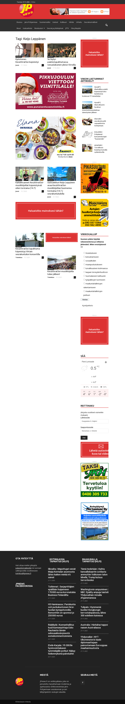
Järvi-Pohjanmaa (31, 22)
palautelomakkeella (23, 568)
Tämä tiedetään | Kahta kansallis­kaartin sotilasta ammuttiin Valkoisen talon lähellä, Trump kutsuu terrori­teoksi (94, 574)
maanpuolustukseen (94, 264)
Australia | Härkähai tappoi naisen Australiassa (94, 626)
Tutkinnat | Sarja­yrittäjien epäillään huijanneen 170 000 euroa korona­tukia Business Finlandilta (62, 590)
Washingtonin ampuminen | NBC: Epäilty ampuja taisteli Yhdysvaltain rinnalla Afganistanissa (94, 593)
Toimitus (19, 257)
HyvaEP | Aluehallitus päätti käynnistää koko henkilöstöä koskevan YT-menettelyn (95, 91)
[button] (107, 25)
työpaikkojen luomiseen (95, 280)
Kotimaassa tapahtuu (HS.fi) (59, 560)
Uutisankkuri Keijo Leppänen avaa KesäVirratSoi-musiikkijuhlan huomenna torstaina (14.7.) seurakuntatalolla (61, 188)
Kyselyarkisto (87, 305)
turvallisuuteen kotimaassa (97, 268)
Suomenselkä (45, 22)
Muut (19, 28)
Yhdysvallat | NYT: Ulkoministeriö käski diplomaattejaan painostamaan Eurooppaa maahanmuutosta (94, 642)
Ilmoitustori (39, 28)
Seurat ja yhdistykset (55, 28)
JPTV (67, 28)
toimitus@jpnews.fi (23, 573)
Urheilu (79, 22)
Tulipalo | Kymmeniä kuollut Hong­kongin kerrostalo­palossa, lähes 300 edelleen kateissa (93, 611)
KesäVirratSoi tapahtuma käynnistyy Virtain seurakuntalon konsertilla (28, 251)
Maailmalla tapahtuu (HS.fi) (91, 560)
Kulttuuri (63, 22)
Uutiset (55, 22)
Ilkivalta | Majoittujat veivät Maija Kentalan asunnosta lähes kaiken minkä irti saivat (62, 573)
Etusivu (19, 22)
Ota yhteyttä (76, 28)
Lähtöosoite (85, 418)
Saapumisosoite (87, 427)
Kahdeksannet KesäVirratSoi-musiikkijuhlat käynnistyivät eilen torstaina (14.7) (30, 185)
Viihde (71, 22)
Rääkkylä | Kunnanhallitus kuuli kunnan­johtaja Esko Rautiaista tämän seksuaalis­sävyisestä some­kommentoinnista (61, 630)
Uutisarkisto (27, 28)
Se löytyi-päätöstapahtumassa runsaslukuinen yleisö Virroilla (61, 62)
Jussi (17, 65)
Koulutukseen (91, 253)
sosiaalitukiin (91, 260)
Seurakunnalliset (90, 22)
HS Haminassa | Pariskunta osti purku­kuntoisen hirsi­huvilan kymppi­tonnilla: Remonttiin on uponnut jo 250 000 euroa (62, 610)
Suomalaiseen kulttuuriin (96, 276)
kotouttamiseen (92, 257)
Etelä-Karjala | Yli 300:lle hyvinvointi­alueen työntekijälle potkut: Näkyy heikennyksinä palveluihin (61, 649)
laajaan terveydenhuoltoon (97, 272)
